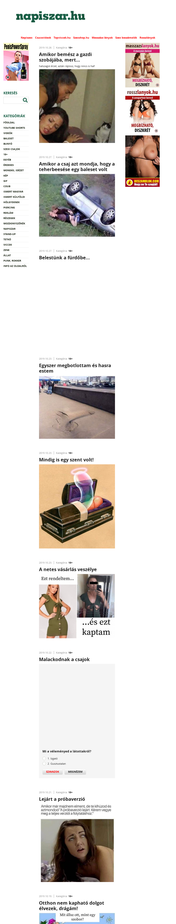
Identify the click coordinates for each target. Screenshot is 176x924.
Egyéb (7, 159)
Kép (5, 175)
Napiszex (26, 37)
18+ (5, 154)
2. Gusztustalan (57, 763)
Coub (6, 186)
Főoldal (9, 122)
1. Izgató (53, 758)
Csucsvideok (43, 37)
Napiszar (9, 228)
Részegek (9, 218)
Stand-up (9, 234)
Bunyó (7, 143)
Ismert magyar (13, 191)
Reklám (8, 212)
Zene (6, 250)
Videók (7, 133)
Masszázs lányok (102, 37)
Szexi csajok (11, 149)
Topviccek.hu (62, 37)
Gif (5, 181)
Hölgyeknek (11, 202)
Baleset (8, 138)
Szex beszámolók (126, 37)
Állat (7, 255)
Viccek (7, 244)
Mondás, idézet (13, 170)
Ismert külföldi (14, 196)
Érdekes (8, 165)
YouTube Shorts (14, 127)
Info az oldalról (15, 266)
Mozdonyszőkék (14, 223)
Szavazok (52, 772)
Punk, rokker (12, 260)
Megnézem (75, 772)
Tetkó (7, 239)
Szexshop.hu (81, 37)
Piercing (9, 207)
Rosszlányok (147, 37)
